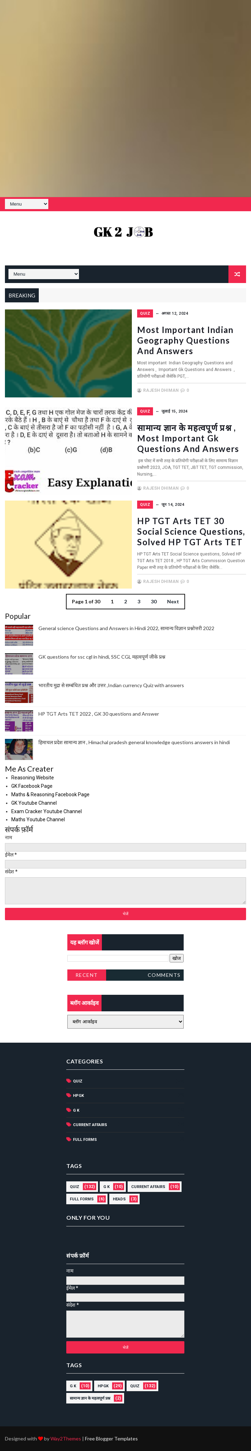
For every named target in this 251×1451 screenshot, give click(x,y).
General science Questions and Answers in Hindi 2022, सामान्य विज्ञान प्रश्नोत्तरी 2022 (126, 628)
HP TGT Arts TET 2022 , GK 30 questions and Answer (98, 714)
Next (173, 601)
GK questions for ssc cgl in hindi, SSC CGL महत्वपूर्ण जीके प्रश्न (101, 657)
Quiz (145, 313)
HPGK (78, 1095)
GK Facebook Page (32, 786)
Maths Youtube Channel (38, 819)
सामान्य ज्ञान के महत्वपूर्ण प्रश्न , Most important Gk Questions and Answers (188, 438)
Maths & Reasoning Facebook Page (50, 794)
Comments (164, 975)
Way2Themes (65, 1438)
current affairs (90, 1125)
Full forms (85, 1139)
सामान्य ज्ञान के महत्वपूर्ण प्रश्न (90, 1398)
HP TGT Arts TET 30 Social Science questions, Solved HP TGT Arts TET (191, 531)
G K (76, 1110)
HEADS (119, 1199)
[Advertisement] (125, 49)
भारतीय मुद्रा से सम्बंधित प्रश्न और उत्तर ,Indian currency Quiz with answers (111, 685)
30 (154, 601)
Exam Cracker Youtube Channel (46, 811)
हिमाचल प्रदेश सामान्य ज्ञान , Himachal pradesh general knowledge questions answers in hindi (134, 742)
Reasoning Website (32, 777)
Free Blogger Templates (111, 1438)
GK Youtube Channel (34, 803)
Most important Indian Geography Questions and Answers (185, 340)
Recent (86, 975)
